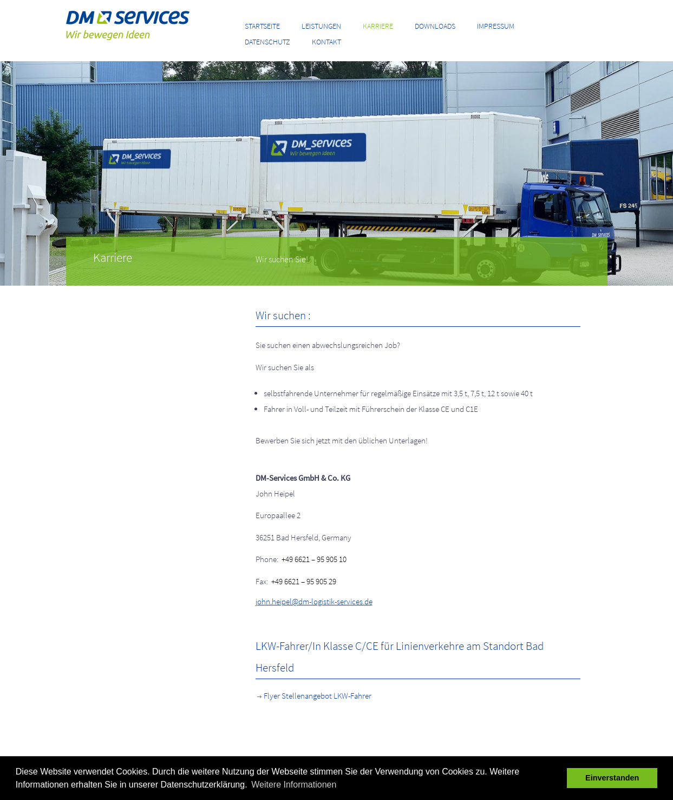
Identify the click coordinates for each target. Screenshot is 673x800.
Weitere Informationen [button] (293, 784)
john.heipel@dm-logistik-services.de (314, 601)
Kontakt (326, 42)
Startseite (262, 26)
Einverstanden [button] (612, 777)
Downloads (435, 26)
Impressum (495, 26)
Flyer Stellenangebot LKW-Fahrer (313, 696)
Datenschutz (267, 42)
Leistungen (321, 26)
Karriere (378, 26)
